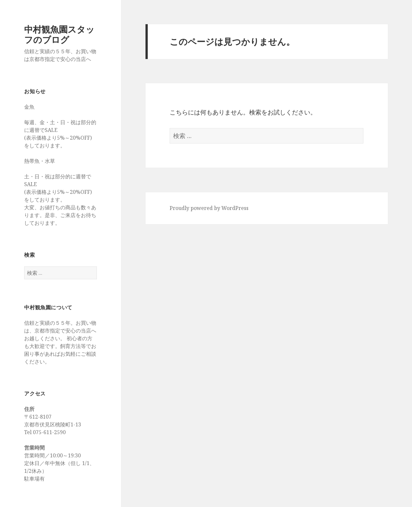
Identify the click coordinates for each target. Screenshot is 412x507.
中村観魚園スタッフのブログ (59, 34)
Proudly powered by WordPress (209, 208)
